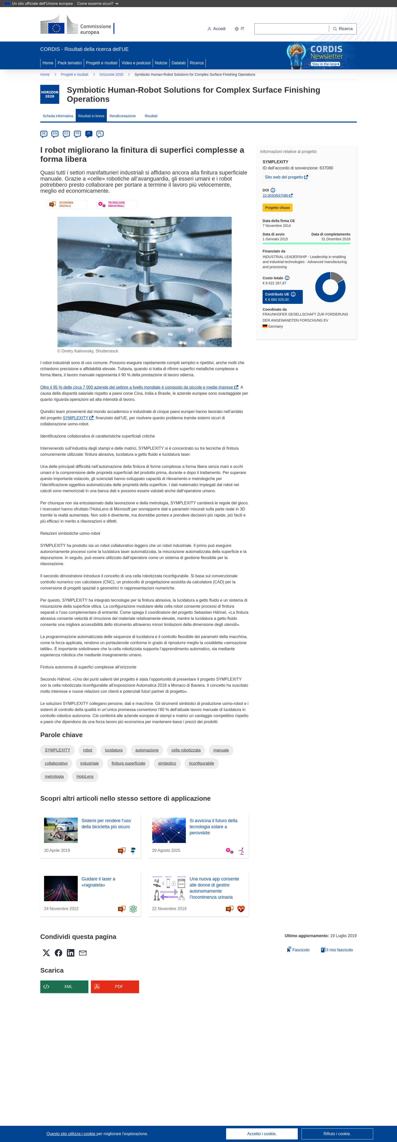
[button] (239, 28)
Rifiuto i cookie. (337, 1134)
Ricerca (197, 63)
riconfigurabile (201, 763)
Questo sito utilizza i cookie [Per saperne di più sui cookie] (71, 1134)
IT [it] (88, 133)
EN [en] (55, 133)
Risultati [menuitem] (151, 116)
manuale (221, 750)
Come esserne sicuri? (97, 3)
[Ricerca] (343, 28)
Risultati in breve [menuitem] (91, 116)
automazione (147, 750)
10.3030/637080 (275, 195)
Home (48, 63)
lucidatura (114, 750)
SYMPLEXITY (76, 418)
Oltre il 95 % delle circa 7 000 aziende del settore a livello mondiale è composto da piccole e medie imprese (137, 387)
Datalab (179, 63)
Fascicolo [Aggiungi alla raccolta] (298, 949)
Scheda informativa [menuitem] (58, 116)
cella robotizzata (186, 750)
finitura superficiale (128, 763)
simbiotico (167, 763)
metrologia (54, 776)
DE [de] (44, 133)
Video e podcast (136, 63)
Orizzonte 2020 (112, 74)
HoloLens (85, 776)
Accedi (216, 29)
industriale (89, 763)
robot (87, 750)
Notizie (161, 63)
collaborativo (56, 763)
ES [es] (66, 133)
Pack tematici (70, 63)
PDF (119, 987)
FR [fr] (77, 133)
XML (68, 987)
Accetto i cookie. (262, 1134)
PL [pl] (100, 133)
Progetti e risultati (101, 63)
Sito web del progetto (284, 178)
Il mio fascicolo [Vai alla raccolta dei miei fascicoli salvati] (337, 950)
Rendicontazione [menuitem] (122, 116)
